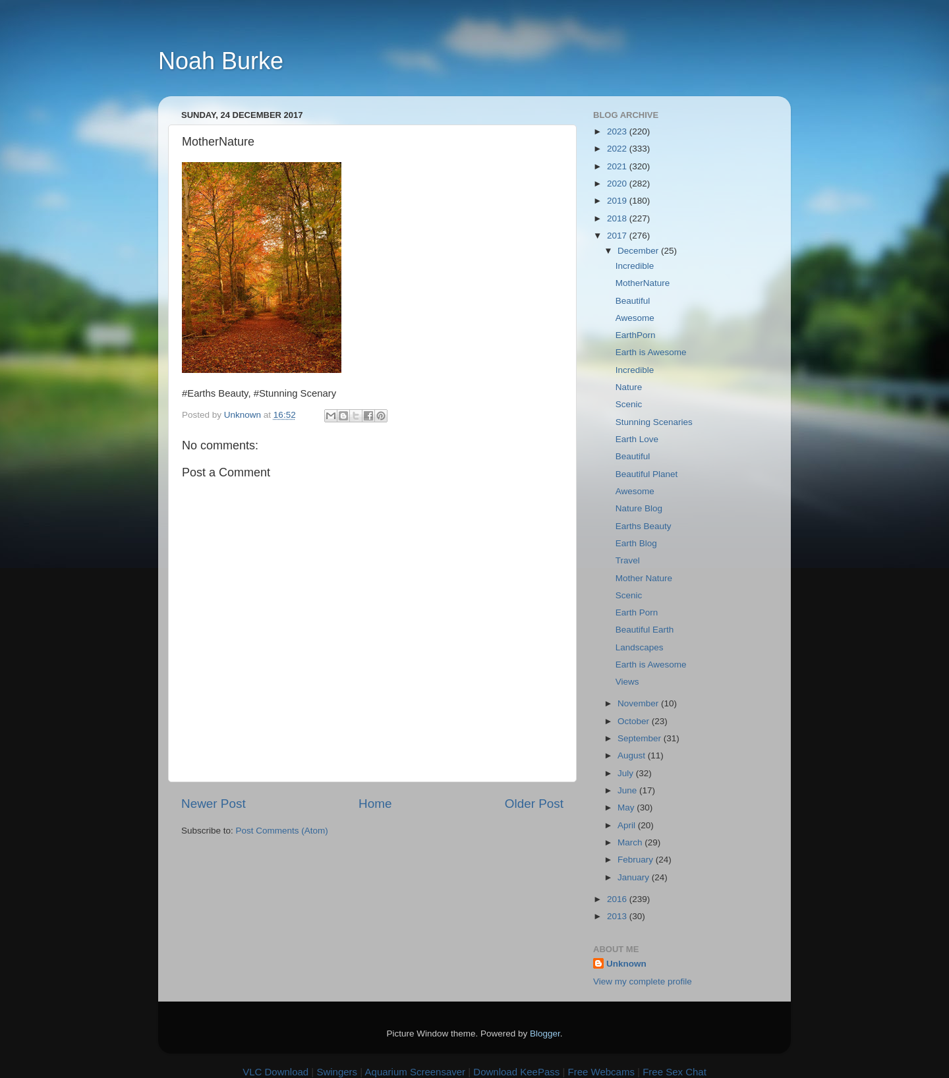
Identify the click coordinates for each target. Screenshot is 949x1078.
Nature (629, 387)
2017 (618, 236)
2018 (618, 218)
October (635, 721)
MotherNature (643, 283)
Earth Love (637, 439)
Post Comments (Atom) (282, 831)
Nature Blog (639, 508)
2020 (618, 183)
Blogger (545, 1033)
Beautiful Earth (645, 630)
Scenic (629, 404)
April (628, 825)
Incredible (635, 266)
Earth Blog (636, 543)
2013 (618, 916)
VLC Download (275, 1071)
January (635, 877)
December (639, 251)
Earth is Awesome (651, 352)
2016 (618, 899)
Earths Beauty (644, 526)
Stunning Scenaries (654, 422)
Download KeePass (516, 1071)
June (628, 790)
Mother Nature (644, 578)
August (633, 755)
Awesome (635, 318)
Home (375, 803)
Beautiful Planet (647, 474)
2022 (618, 149)
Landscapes (640, 647)
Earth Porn (637, 612)
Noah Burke (220, 60)
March (631, 842)
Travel (628, 560)
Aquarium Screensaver (415, 1071)
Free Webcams (601, 1071)
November (639, 703)
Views (627, 682)
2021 (618, 166)
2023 (618, 131)
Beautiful (633, 301)
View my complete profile (642, 981)
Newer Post (213, 803)
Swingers (336, 1071)
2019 (618, 201)
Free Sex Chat (674, 1071)
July (627, 773)
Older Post (534, 803)
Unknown (626, 964)
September (641, 738)
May (627, 807)
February (637, 860)
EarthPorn (636, 335)
